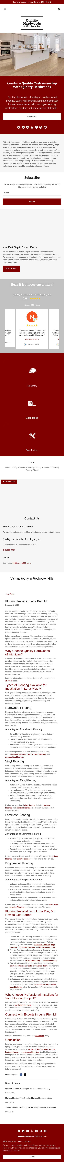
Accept (31, 1156)
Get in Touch (32, 116)
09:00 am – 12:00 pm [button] (21, 563)
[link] (59, 9)
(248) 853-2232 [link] (9, 550)
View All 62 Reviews (32, 305)
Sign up (32, 201)
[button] (5, 9)
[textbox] (32, 193)
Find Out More (11, 268)
